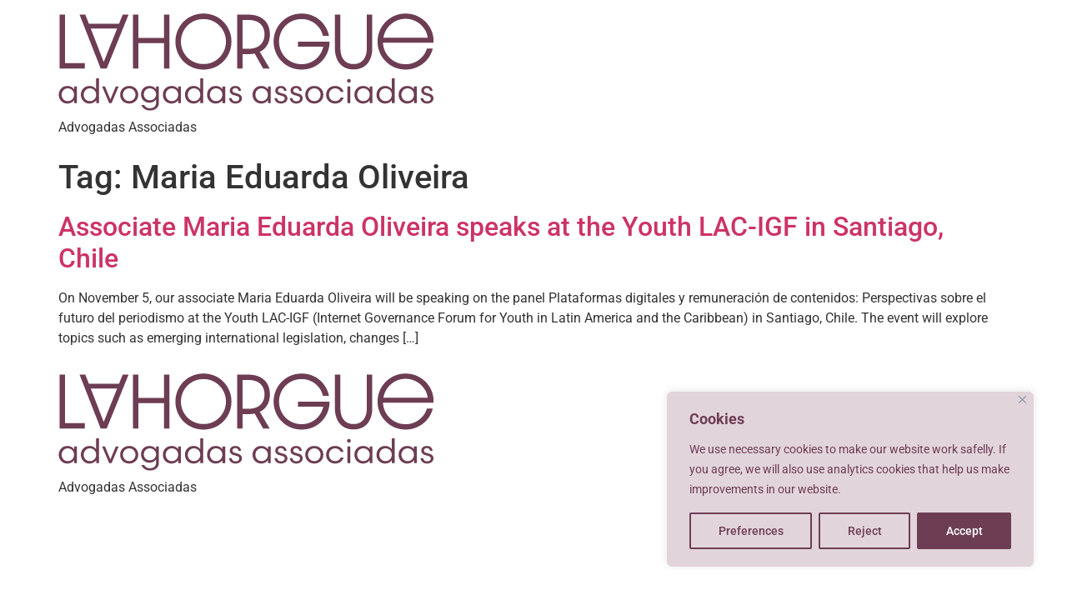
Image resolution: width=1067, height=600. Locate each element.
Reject (865, 531)
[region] (850, 479)
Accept (964, 531)
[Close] (1022, 399)
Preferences (751, 531)
